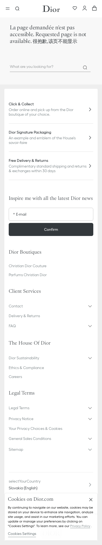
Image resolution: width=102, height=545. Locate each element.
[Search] (85, 67)
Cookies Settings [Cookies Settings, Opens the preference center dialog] (22, 533)
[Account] (84, 8)
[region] (51, 517)
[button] (51, 306)
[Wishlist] (75, 8)
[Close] (91, 499)
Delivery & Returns (24, 316)
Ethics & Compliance (26, 368)
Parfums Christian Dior (28, 275)
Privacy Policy (80, 526)
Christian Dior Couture (28, 266)
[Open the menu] (9, 8)
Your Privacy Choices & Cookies (35, 428)
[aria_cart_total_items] (94, 8)
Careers (15, 376)
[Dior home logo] (51, 8)
